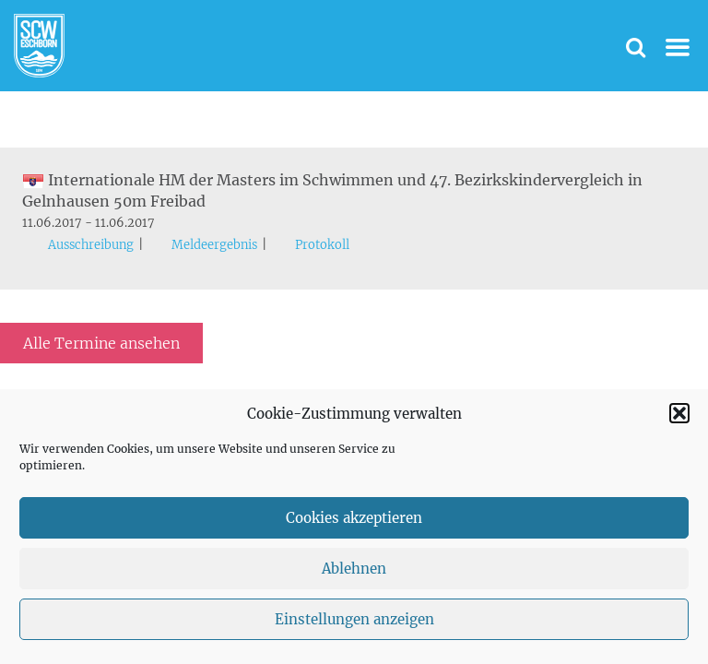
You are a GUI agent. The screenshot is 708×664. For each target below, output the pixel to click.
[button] (679, 413)
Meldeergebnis (214, 245)
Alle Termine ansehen (101, 343)
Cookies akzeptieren (354, 518)
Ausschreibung (91, 245)
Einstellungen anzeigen (354, 619)
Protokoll (322, 245)
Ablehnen (354, 568)
